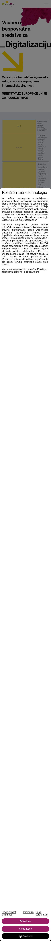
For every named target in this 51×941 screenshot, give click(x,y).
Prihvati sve (25, 921)
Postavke (25, 936)
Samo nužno (25, 928)
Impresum (28, 912)
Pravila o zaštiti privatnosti (9, 913)
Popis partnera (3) (42, 913)
